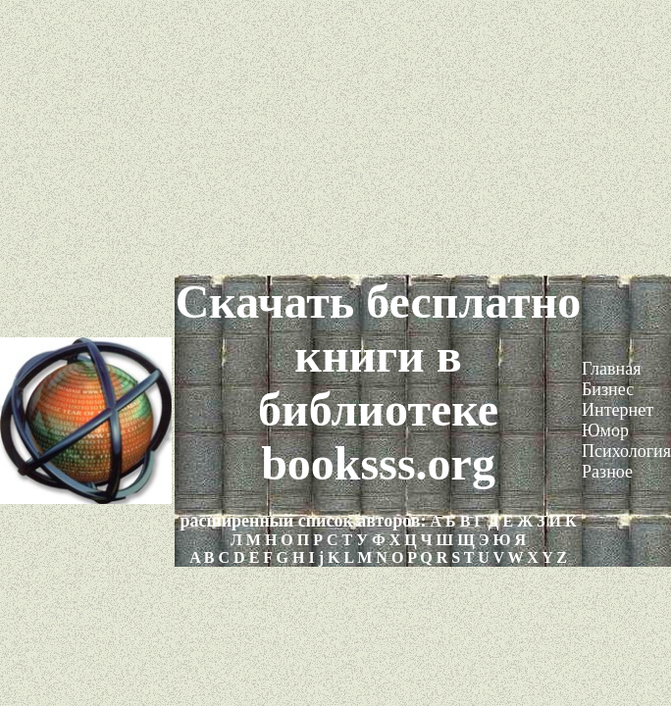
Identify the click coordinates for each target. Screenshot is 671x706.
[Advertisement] (335, 137)
